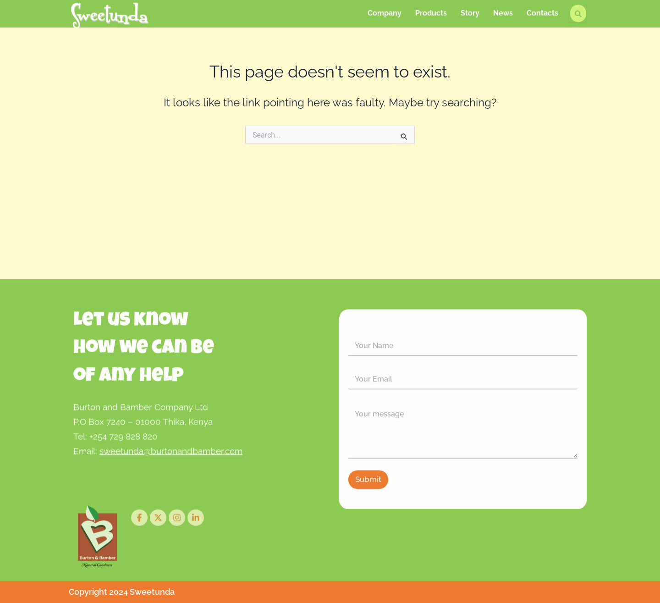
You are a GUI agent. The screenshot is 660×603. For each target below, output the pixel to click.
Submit (368, 493)
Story (470, 11)
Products (431, 11)
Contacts (542, 11)
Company (385, 11)
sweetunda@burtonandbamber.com (170, 456)
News (503, 11)
